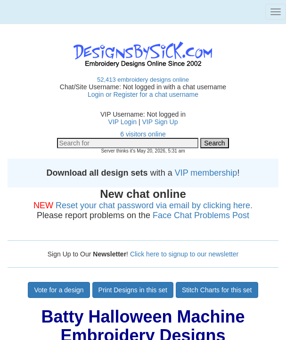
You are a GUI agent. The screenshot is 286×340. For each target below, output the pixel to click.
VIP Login (122, 122)
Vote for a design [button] (58, 290)
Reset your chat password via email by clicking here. (154, 205)
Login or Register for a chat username (143, 94)
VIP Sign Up (160, 122)
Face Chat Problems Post (201, 215)
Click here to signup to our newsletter (184, 254)
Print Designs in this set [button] (132, 290)
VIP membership (206, 173)
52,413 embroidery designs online (143, 79)
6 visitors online (143, 134)
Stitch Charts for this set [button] (217, 290)
